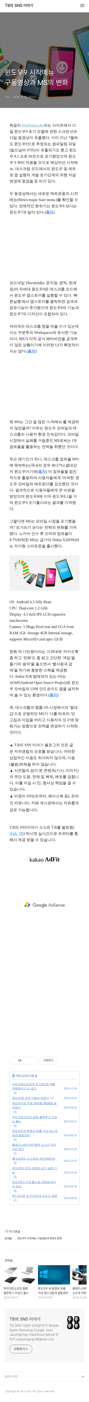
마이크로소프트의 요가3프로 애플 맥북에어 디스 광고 (33, 1086)
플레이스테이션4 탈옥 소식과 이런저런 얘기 (34, 1147)
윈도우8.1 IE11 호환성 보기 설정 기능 (34, 1170)
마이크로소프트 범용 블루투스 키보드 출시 (34, 1119)
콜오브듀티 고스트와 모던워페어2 (33, 1158)
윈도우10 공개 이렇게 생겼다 (30, 1098)
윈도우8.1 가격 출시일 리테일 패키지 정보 (34, 1184)
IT (13, 1075)
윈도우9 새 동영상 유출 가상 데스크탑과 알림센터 (34, 1133)
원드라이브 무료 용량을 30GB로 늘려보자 (34, 1105)
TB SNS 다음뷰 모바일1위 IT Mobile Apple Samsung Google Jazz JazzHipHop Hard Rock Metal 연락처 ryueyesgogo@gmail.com (34, 1332)
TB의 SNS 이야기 (19, 6)
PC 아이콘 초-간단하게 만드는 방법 (34, 1196)
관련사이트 (11, 1376)
